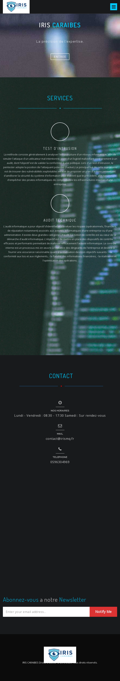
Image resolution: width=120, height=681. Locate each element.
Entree (60, 56)
